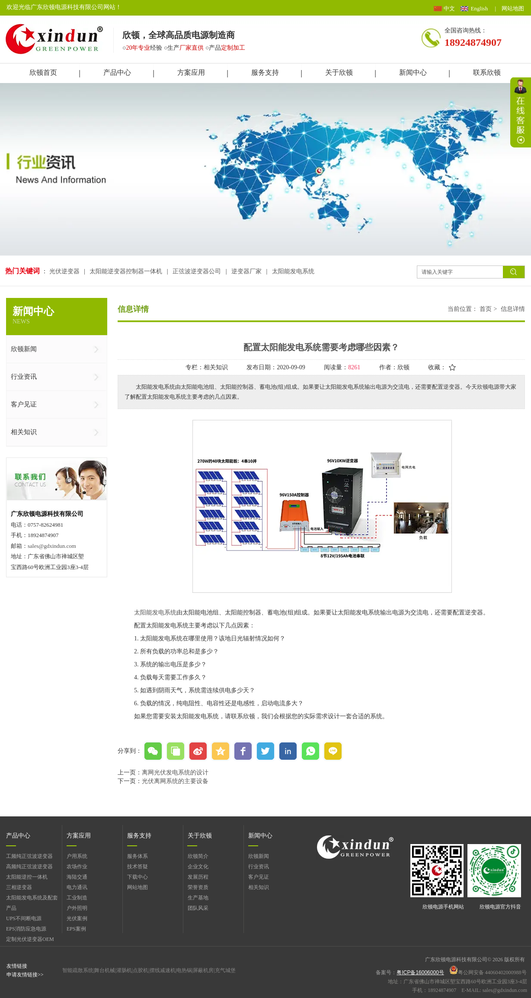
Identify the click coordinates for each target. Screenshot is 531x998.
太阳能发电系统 (293, 271)
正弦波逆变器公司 (197, 271)
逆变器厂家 (246, 271)
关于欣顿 (200, 835)
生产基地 (198, 898)
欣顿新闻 (258, 856)
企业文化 (198, 867)
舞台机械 (104, 970)
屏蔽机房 (203, 970)
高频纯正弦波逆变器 (29, 867)
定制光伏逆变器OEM (30, 939)
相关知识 (258, 887)
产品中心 (18, 835)
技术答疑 (137, 867)
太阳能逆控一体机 (27, 877)
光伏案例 (77, 918)
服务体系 (137, 856)
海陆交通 (77, 877)
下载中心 (137, 877)
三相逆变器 (19, 887)
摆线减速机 (163, 970)
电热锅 (184, 970)
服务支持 (139, 835)
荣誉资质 (198, 887)
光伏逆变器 (65, 271)
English (479, 8)
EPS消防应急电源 (26, 929)
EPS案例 (76, 929)
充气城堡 (225, 970)
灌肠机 (124, 970)
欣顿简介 (198, 856)
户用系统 (77, 856)
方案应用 (79, 835)
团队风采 (198, 908)
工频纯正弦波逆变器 (29, 856)
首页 (486, 309)
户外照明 (77, 908)
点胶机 (140, 970)
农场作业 (77, 867)
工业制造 (77, 898)
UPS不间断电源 (24, 918)
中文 (449, 8)
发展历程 (198, 877)
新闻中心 (260, 835)
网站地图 (513, 8)
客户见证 (258, 877)
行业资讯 (258, 867)
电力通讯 (77, 887)
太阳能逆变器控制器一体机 (126, 271)
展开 (520, 112)
